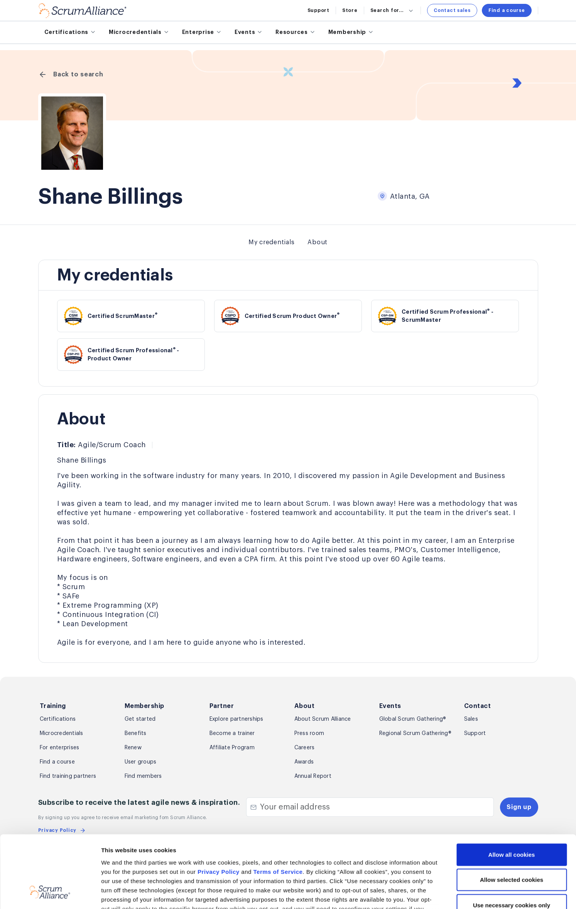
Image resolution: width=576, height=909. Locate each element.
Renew (133, 747)
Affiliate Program (232, 747)
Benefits (136, 733)
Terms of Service (278, 808)
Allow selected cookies (511, 816)
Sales (471, 719)
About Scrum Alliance (322, 719)
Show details (409, 893)
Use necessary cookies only (511, 841)
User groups (141, 762)
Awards (304, 762)
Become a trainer (232, 733)
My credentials (271, 242)
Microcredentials (61, 733)
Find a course (506, 10)
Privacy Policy (219, 808)
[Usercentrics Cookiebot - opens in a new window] (50, 894)
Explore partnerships (236, 719)
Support (318, 10)
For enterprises (59, 747)
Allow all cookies (511, 791)
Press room (309, 733)
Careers (304, 747)
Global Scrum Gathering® (412, 719)
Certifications (58, 719)
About (317, 242)
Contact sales (452, 10)
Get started (140, 719)
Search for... (392, 10)
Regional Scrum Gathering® (415, 733)
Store (350, 10)
